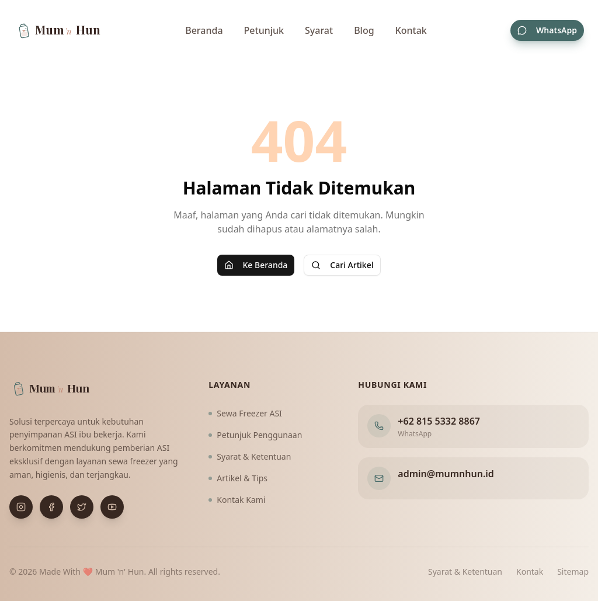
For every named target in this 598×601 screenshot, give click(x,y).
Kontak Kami (236, 499)
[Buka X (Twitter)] (81, 507)
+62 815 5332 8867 (439, 421)
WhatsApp (547, 30)
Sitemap (573, 571)
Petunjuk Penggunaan (255, 434)
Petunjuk (264, 30)
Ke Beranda (256, 264)
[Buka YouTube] (112, 507)
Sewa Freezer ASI (245, 413)
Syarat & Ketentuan (249, 456)
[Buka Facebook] (51, 507)
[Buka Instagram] (21, 507)
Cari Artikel (342, 264)
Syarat (319, 30)
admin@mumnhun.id (446, 473)
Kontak (411, 30)
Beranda (203, 30)
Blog (364, 30)
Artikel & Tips (237, 478)
